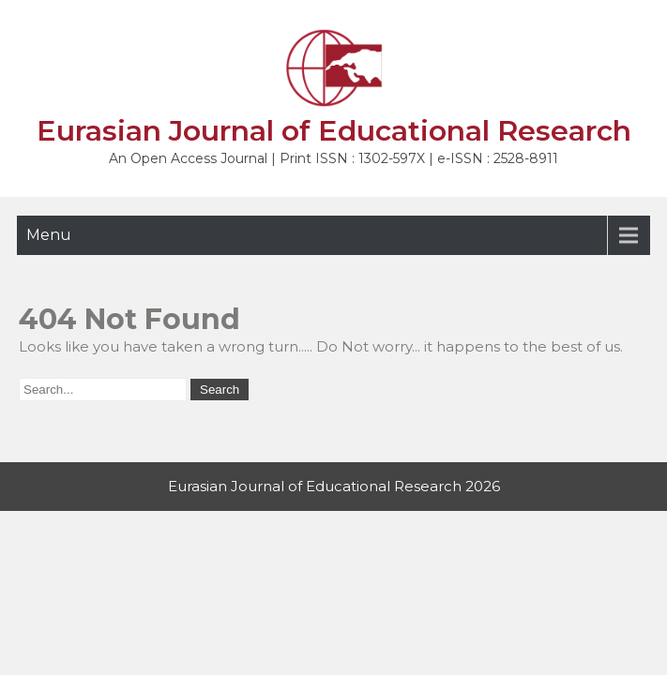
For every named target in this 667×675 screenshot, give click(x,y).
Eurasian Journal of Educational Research (334, 130)
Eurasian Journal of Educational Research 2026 (334, 486)
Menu (48, 235)
